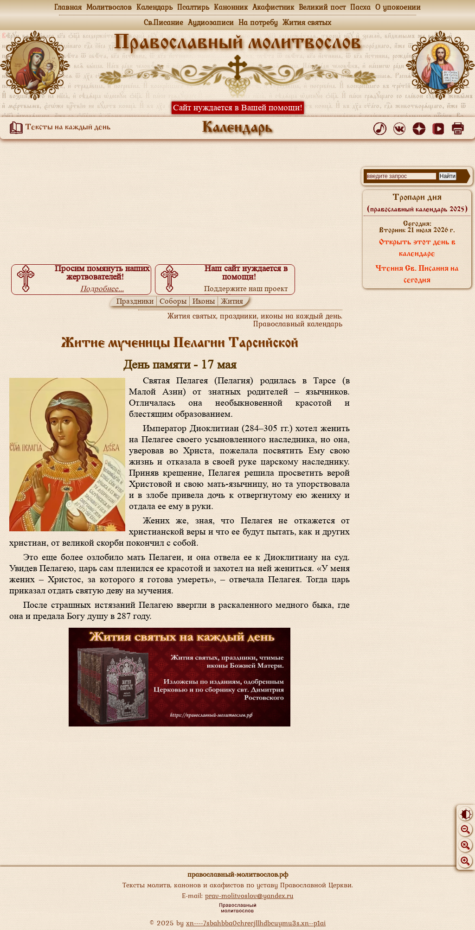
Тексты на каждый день (58, 127)
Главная (68, 7)
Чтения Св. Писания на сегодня (417, 274)
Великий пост (322, 7)
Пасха (360, 7)
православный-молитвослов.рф (237, 874)
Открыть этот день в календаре (417, 248)
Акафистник (273, 7)
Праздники (135, 301)
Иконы (204, 301)
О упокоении (398, 7)
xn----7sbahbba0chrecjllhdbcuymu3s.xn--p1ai (256, 922)
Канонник (231, 7)
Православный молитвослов (237, 43)
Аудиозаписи (211, 22)
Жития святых (306, 22)
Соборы (173, 301)
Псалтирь (193, 7)
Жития (232, 301)
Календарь (154, 7)
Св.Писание (163, 22)
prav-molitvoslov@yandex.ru (249, 895)
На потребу (258, 22)
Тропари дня (417, 203)
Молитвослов (109, 7)
